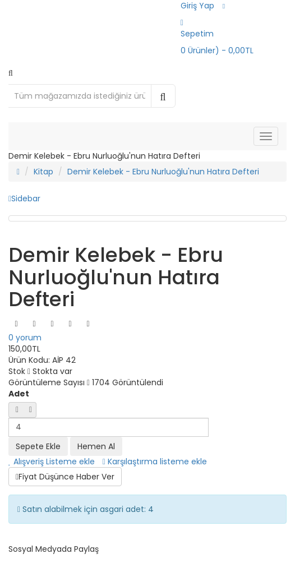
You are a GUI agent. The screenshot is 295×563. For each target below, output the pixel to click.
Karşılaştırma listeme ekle (155, 461)
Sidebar (24, 198)
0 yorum (25, 337)
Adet (18, 393)
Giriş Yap (197, 5)
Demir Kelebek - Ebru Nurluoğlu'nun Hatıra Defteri (163, 171)
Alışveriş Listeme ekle (51, 461)
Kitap (43, 171)
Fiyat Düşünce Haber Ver (65, 476)
